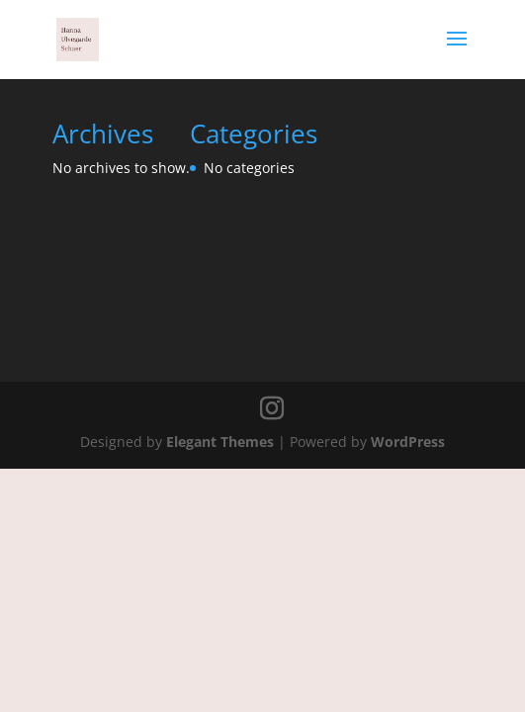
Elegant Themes (220, 441)
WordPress (408, 441)
